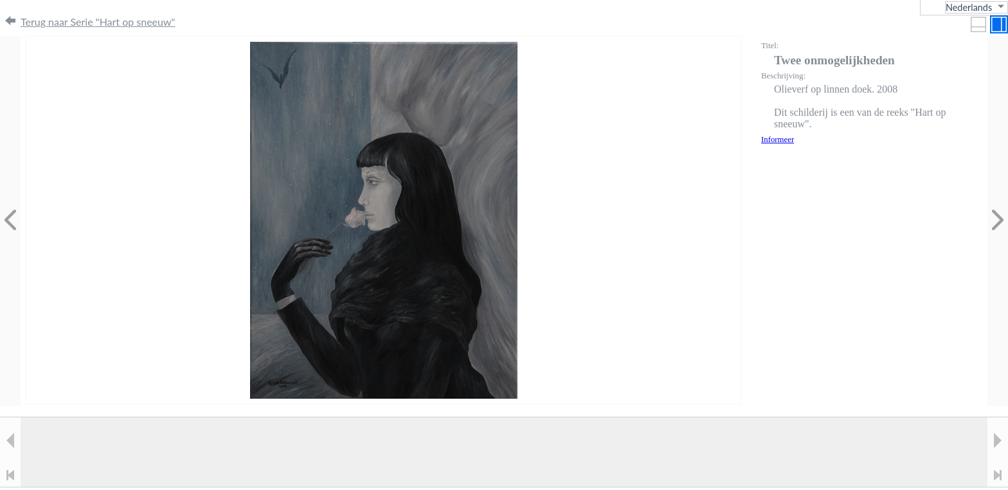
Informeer (777, 139)
